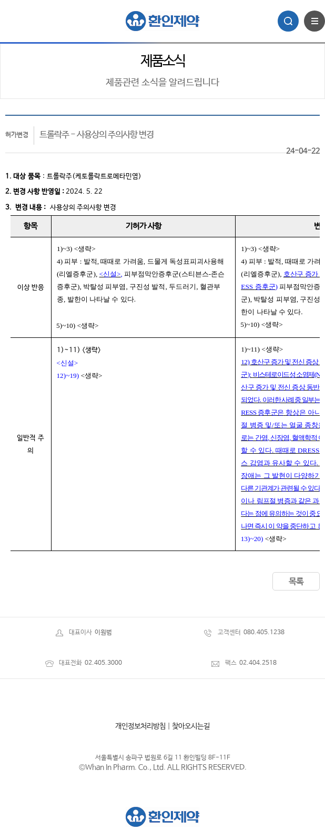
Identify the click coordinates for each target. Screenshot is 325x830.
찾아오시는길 (191, 726)
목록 (296, 582)
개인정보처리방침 (140, 726)
